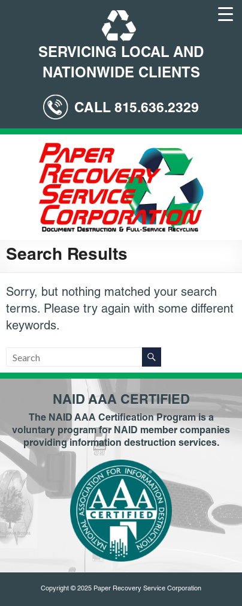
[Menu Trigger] (226, 13)
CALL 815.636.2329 (136, 109)
